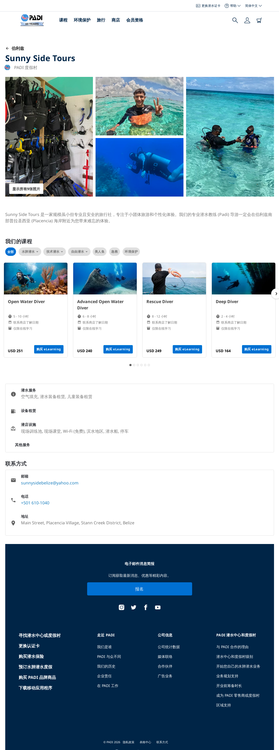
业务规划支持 (227, 675)
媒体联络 (165, 656)
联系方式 (162, 742)
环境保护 (82, 20)
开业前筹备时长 (229, 685)
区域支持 (223, 705)
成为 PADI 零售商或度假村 (238, 695)
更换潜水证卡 (208, 5)
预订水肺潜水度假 (35, 667)
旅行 (101, 20)
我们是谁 (104, 646)
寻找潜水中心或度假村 (40, 635)
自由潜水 (79, 251)
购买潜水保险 (31, 656)
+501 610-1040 (35, 503)
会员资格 (134, 20)
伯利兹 (14, 48)
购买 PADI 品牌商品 (37, 677)
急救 (114, 251)
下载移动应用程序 (35, 688)
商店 (116, 20)
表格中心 (145, 742)
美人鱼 (100, 251)
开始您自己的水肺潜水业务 (238, 666)
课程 (63, 20)
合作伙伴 (165, 666)
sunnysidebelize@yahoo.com (49, 483)
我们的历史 (106, 666)
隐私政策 (128, 742)
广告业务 (165, 675)
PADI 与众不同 (109, 656)
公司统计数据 (169, 646)
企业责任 (104, 675)
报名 (139, 589)
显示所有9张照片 (26, 188)
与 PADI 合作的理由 (232, 646)
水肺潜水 (30, 251)
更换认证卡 (29, 646)
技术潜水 (54, 251)
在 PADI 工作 (107, 685)
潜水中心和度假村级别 (234, 656)
